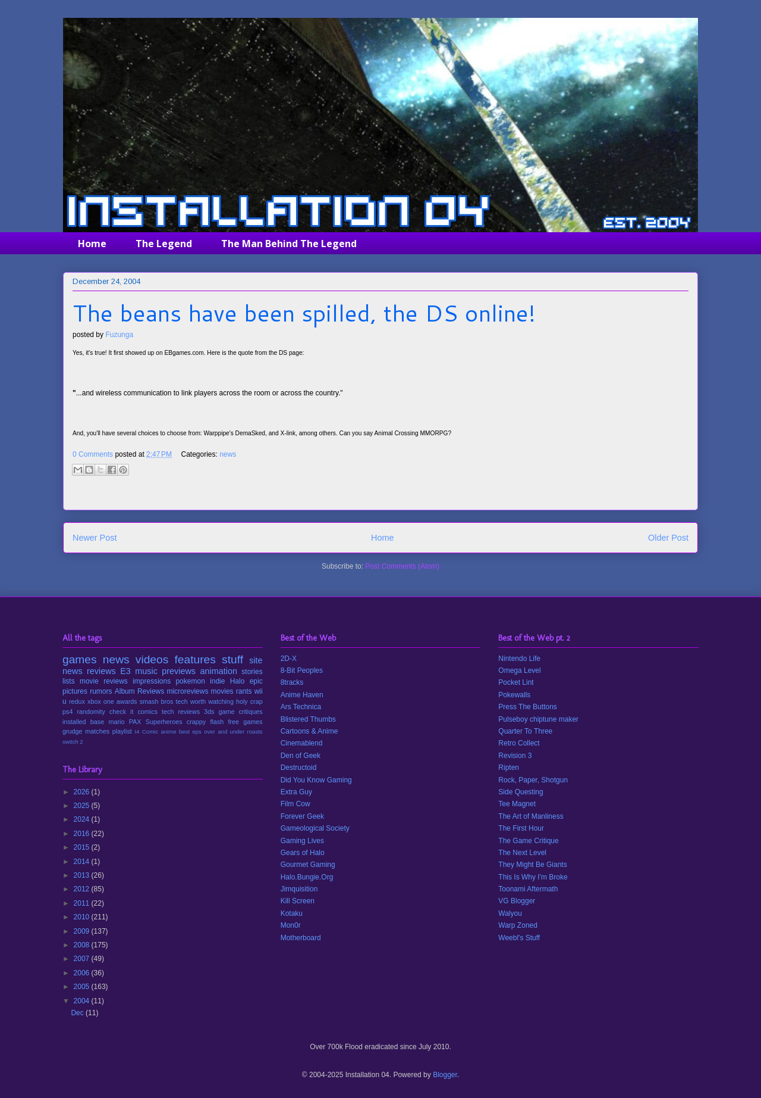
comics (147, 711)
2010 (83, 917)
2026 (83, 792)
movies (222, 691)
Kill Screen (298, 901)
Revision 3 (515, 755)
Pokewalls (514, 695)
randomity (91, 711)
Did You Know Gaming (316, 780)
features (195, 659)
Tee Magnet (517, 804)
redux (77, 701)
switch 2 (72, 741)
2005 (83, 986)
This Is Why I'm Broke (532, 877)
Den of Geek (300, 755)
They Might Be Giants (532, 864)
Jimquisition (299, 889)
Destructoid (299, 767)
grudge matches (85, 731)
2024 (83, 819)
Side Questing (520, 792)
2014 (83, 861)
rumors (101, 691)
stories (251, 671)
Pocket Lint (515, 682)
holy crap (249, 701)
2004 (83, 1001)
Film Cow (295, 804)
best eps (190, 731)
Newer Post (95, 537)
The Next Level (522, 853)
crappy (196, 721)
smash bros (157, 701)
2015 (83, 847)
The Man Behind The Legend (289, 243)
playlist (122, 731)
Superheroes (164, 721)
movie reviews (104, 681)
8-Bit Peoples (302, 670)
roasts (255, 731)
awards (127, 701)
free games (245, 721)
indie (217, 681)
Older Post (668, 537)
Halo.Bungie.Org (307, 877)
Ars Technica (301, 707)
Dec (78, 1013)
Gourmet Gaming (308, 864)
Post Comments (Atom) (402, 566)
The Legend (164, 243)
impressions (152, 681)
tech (181, 701)
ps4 (67, 711)
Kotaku (292, 913)
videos (152, 659)
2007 (83, 958)
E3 (125, 671)
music (146, 671)
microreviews (187, 691)
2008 (83, 945)
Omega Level (519, 670)
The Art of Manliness (530, 816)
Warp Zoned (517, 925)
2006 (83, 973)
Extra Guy (296, 792)
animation (218, 671)
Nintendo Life (519, 658)
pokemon (190, 681)
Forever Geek (302, 816)
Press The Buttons (527, 707)
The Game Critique (528, 841)
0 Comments (93, 454)
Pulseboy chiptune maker (538, 719)
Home (92, 243)
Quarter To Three (525, 731)
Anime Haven (302, 695)
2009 (83, 931)
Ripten (508, 767)
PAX (135, 721)
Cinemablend (302, 743)
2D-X (289, 658)
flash (217, 721)
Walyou (510, 913)
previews (179, 671)
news (227, 454)
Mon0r (291, 925)
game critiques (240, 711)
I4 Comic (147, 731)
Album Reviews (140, 691)
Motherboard (301, 938)
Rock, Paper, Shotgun (533, 780)
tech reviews (181, 711)
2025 (83, 805)
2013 (83, 875)
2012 (83, 889)
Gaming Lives (302, 841)
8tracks (292, 682)
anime (168, 731)
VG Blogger (516, 901)
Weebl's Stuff (519, 938)
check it (121, 711)
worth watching (212, 701)
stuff (232, 659)
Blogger (445, 1075)
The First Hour (521, 828)
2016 (83, 833)
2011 (83, 903)
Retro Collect (518, 743)
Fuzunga (119, 334)
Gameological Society (315, 828)
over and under (224, 731)
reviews (101, 671)
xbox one (100, 701)
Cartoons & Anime (309, 731)
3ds (209, 711)
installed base (83, 721)
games (79, 659)
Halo (237, 681)
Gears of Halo (303, 853)
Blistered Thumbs (308, 719)
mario (116, 721)
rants (244, 691)
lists (68, 681)
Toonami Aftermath (528, 889)
